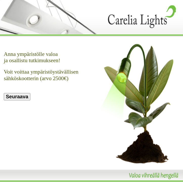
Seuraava (17, 96)
